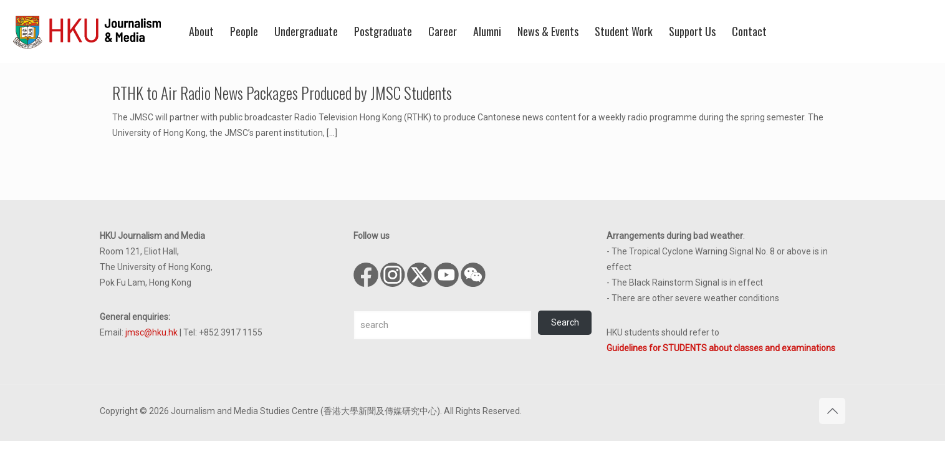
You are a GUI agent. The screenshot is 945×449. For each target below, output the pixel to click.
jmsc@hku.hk (151, 332)
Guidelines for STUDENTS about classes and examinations (721, 348)
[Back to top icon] (832, 411)
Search (565, 322)
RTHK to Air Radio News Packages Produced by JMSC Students (282, 92)
